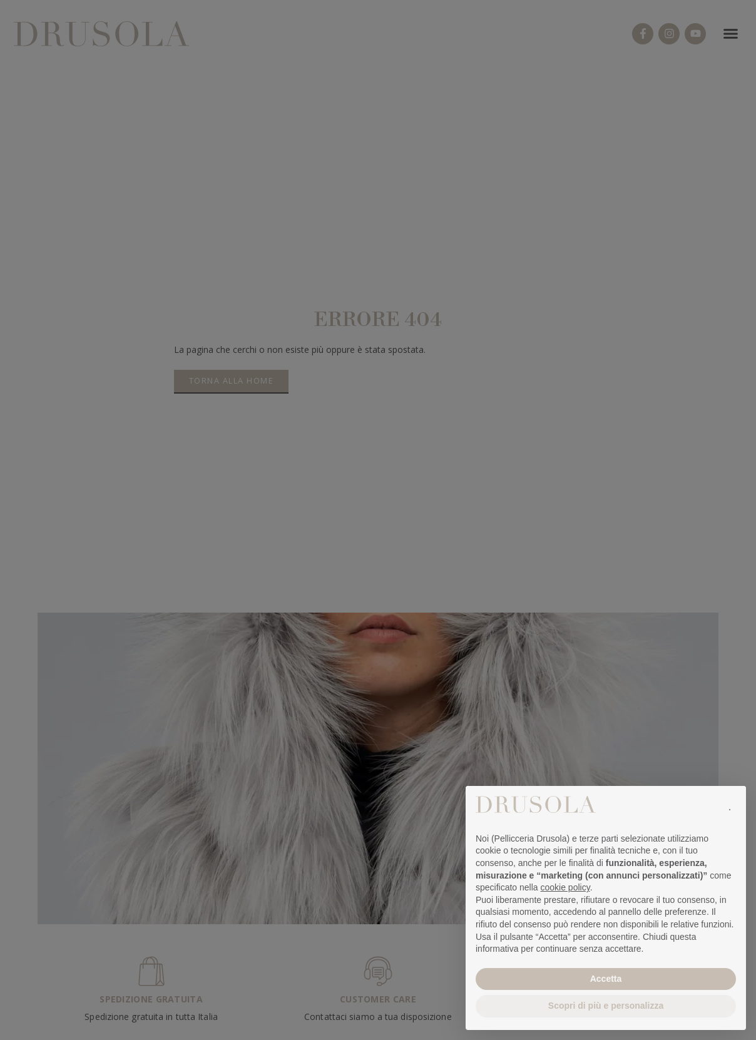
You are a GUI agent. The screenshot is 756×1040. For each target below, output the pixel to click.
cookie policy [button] (565, 887)
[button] (730, 806)
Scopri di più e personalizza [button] (605, 1006)
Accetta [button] (606, 979)
